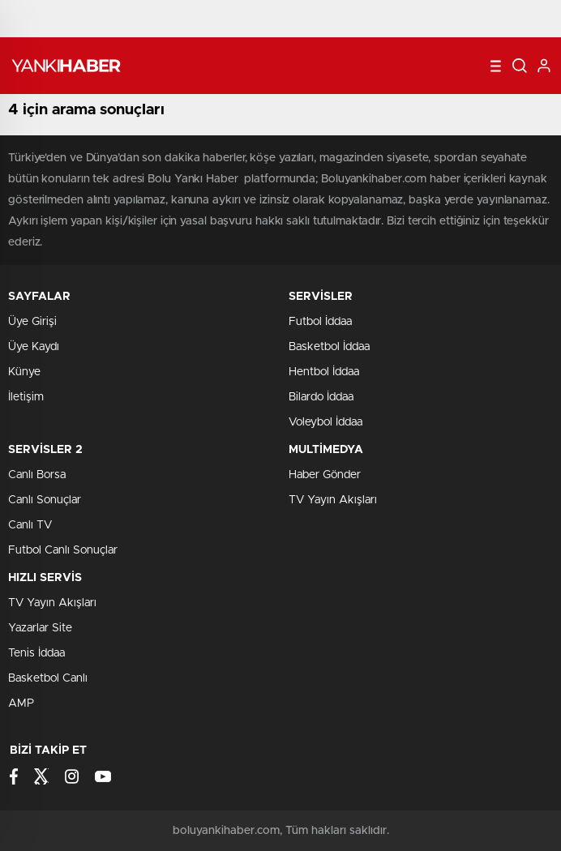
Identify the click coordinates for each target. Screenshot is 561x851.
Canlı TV (30, 525)
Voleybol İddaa (325, 422)
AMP (21, 703)
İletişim (26, 397)
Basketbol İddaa (329, 347)
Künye (24, 372)
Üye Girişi (32, 321)
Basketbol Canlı (48, 678)
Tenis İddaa (36, 653)
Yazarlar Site (40, 628)
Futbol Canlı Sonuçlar (63, 550)
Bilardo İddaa (321, 397)
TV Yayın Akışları (333, 500)
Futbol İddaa (320, 321)
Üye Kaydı (33, 347)
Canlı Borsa (37, 475)
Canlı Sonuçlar (44, 500)
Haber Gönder (325, 475)
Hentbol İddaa (324, 372)
